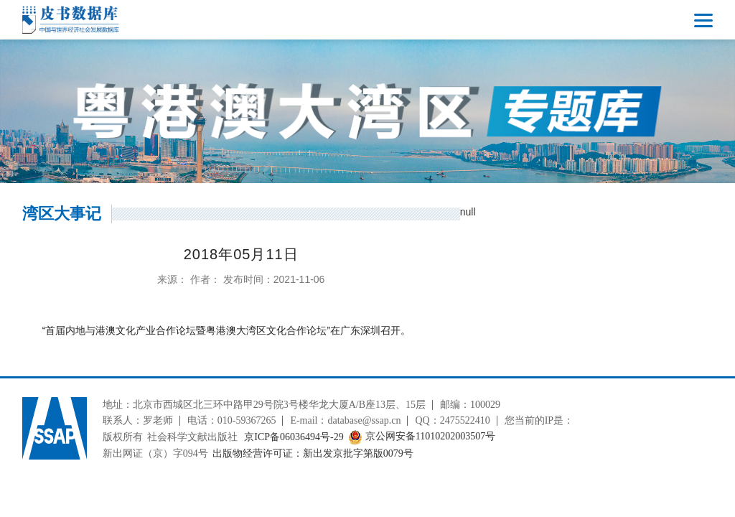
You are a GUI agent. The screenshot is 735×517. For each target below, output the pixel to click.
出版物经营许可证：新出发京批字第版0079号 (312, 453)
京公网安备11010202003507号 (421, 437)
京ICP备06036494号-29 (293, 437)
